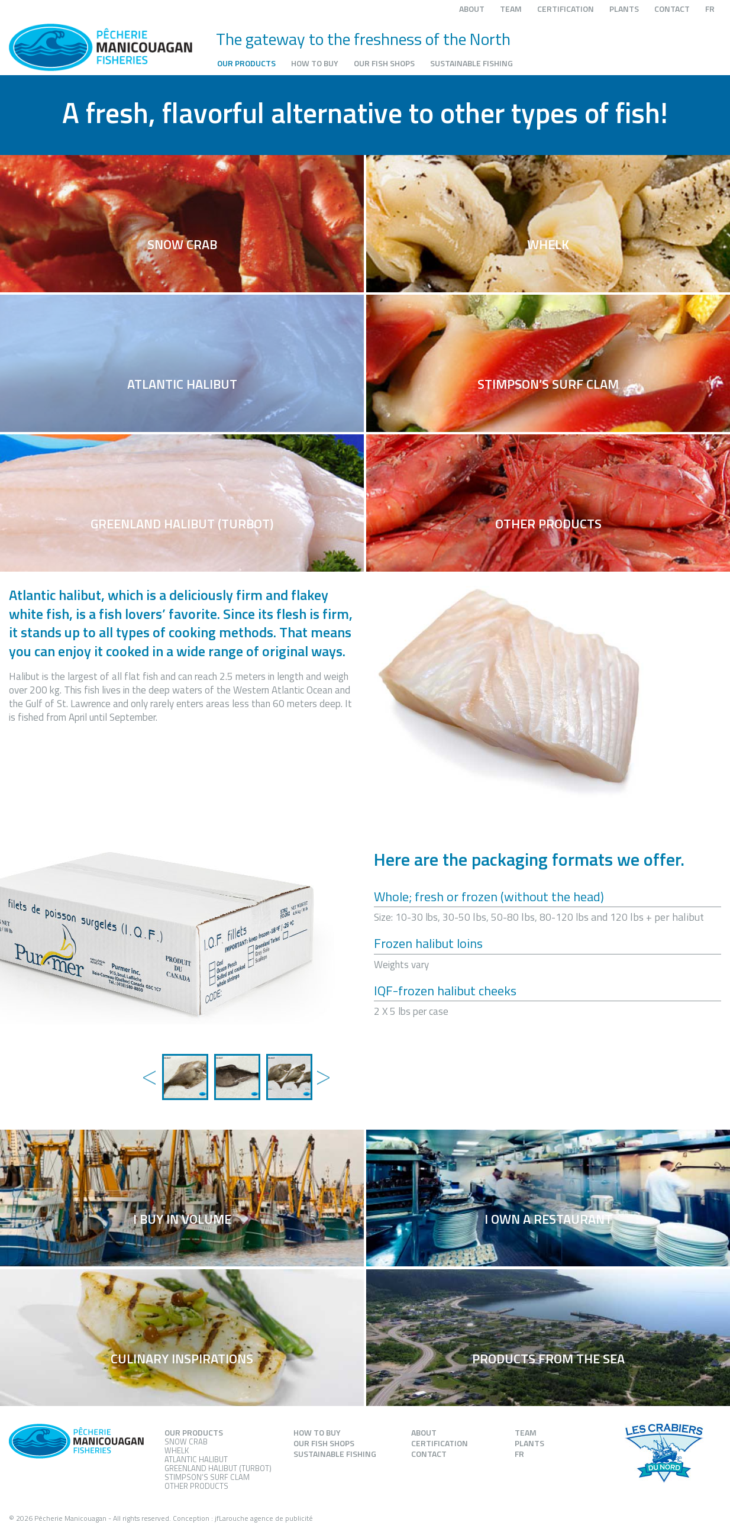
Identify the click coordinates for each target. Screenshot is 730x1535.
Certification (565, 8)
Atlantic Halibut (196, 1459)
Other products (196, 1486)
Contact (672, 8)
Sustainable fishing (471, 63)
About (471, 8)
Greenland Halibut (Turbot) (218, 1468)
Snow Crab (186, 1441)
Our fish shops (384, 63)
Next (321, 1065)
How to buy (314, 63)
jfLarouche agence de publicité (264, 1518)
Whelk (176, 1450)
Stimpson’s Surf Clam (207, 1477)
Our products (246, 63)
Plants (624, 8)
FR (710, 8)
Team (511, 8)
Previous (147, 1065)
